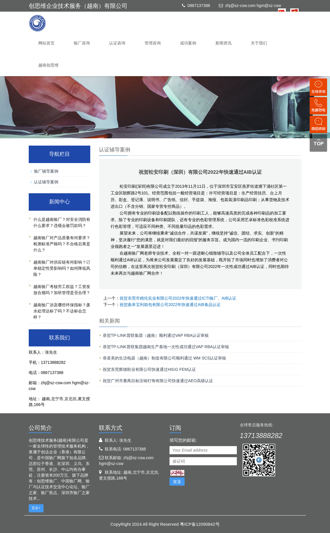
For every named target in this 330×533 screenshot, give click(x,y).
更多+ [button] (36, 508)
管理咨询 (153, 43)
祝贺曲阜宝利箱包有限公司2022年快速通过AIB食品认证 (170, 304)
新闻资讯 (223, 43)
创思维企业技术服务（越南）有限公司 (78, 6)
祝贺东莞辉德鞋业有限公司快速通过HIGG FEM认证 (149, 369)
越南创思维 (48, 65)
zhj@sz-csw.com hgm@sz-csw (253, 5)
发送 (177, 481)
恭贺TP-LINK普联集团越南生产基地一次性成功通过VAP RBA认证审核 (166, 346)
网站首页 (46, 43)
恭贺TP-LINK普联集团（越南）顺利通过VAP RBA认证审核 (156, 335)
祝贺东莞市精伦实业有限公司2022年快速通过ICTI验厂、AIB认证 (178, 298)
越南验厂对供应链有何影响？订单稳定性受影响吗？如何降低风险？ (61, 268)
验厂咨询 (82, 43)
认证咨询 (117, 43)
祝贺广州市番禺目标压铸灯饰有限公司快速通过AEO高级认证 (158, 380)
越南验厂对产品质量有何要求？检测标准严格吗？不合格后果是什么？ (61, 243)
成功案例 (188, 43)
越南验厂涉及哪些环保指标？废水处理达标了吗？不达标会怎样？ (61, 311)
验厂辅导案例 (46, 171)
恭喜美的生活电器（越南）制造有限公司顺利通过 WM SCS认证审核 (164, 358)
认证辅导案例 (46, 182)
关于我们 (259, 43)
